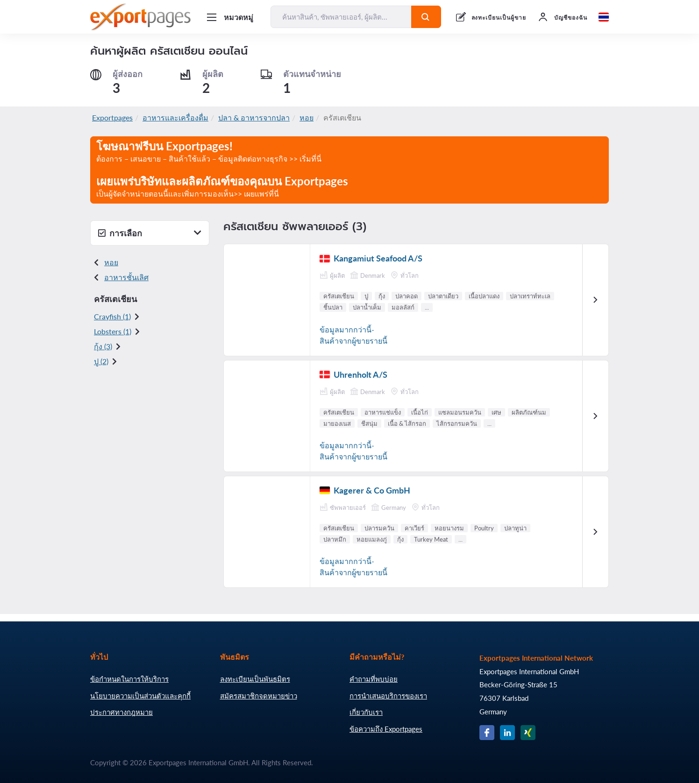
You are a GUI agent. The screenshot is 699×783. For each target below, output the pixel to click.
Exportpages (112, 117)
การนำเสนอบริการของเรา (388, 695)
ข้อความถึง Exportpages (386, 729)
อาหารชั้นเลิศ (126, 277)
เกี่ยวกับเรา (366, 712)
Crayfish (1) (112, 316)
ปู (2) (101, 361)
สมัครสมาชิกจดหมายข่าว (258, 695)
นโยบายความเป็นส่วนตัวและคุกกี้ (140, 695)
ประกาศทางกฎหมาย (121, 712)
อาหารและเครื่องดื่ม (175, 117)
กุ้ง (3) (103, 346)
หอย (307, 117)
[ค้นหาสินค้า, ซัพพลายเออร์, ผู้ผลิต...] (341, 17)
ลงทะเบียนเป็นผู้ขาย (498, 17)
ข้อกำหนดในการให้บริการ (129, 679)
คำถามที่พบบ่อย (374, 679)
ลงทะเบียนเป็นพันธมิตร (255, 679)
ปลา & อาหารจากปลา (254, 117)
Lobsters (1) (112, 331)
